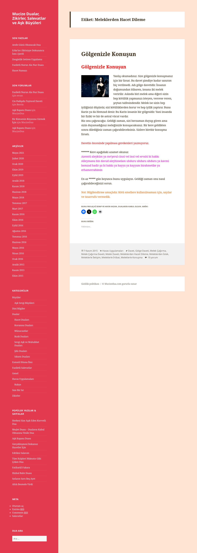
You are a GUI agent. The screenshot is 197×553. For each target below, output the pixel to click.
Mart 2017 (17, 208)
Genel (15, 373)
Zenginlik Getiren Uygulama (27, 59)
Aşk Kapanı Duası (21, 110)
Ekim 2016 (17, 219)
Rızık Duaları (21, 336)
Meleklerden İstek (158, 254)
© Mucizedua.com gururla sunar (119, 283)
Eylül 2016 (17, 225)
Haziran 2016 (19, 242)
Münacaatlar (21, 330)
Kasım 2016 (18, 214)
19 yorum (152, 257)
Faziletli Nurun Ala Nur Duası (28, 64)
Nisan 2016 (18, 253)
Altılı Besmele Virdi (22, 484)
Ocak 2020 (17, 164)
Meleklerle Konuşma (131, 257)
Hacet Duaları (21, 319)
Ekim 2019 (17, 169)
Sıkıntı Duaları (22, 356)
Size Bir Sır (18, 390)
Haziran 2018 (19, 191)
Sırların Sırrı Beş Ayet (23, 478)
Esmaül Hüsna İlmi (22, 362)
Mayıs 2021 (18, 152)
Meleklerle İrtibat (111, 257)
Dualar (16, 314)
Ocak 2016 (17, 259)
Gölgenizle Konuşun (108, 54)
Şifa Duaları (20, 351)
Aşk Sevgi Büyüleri (24, 303)
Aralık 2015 (18, 264)
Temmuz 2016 (19, 236)
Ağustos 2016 (19, 231)
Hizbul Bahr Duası (22, 473)
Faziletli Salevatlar (22, 367)
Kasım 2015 (18, 270)
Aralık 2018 (18, 180)
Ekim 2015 (17, 275)
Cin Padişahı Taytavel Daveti (27, 101)
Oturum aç (18, 505)
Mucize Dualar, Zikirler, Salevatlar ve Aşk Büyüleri (29, 18)
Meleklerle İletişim (91, 257)
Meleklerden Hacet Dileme (134, 254)
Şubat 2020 (18, 158)
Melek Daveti (112, 254)
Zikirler (16, 395)
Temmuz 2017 (19, 203)
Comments (20, 512)
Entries (18, 509)
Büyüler (16, 297)
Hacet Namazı (19, 70)
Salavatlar (17, 516)
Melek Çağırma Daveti (92, 254)
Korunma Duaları (23, 325)
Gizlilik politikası (90, 283)
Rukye (17, 384)
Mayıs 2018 (18, 197)
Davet (131, 250)
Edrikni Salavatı (20, 453)
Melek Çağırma (158, 250)
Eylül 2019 (17, 175)
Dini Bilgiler (18, 308)
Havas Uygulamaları (23, 378)
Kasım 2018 (18, 186)
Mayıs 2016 (18, 247)
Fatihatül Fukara (21, 467)
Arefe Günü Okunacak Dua (26, 44)
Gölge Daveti (142, 250)
